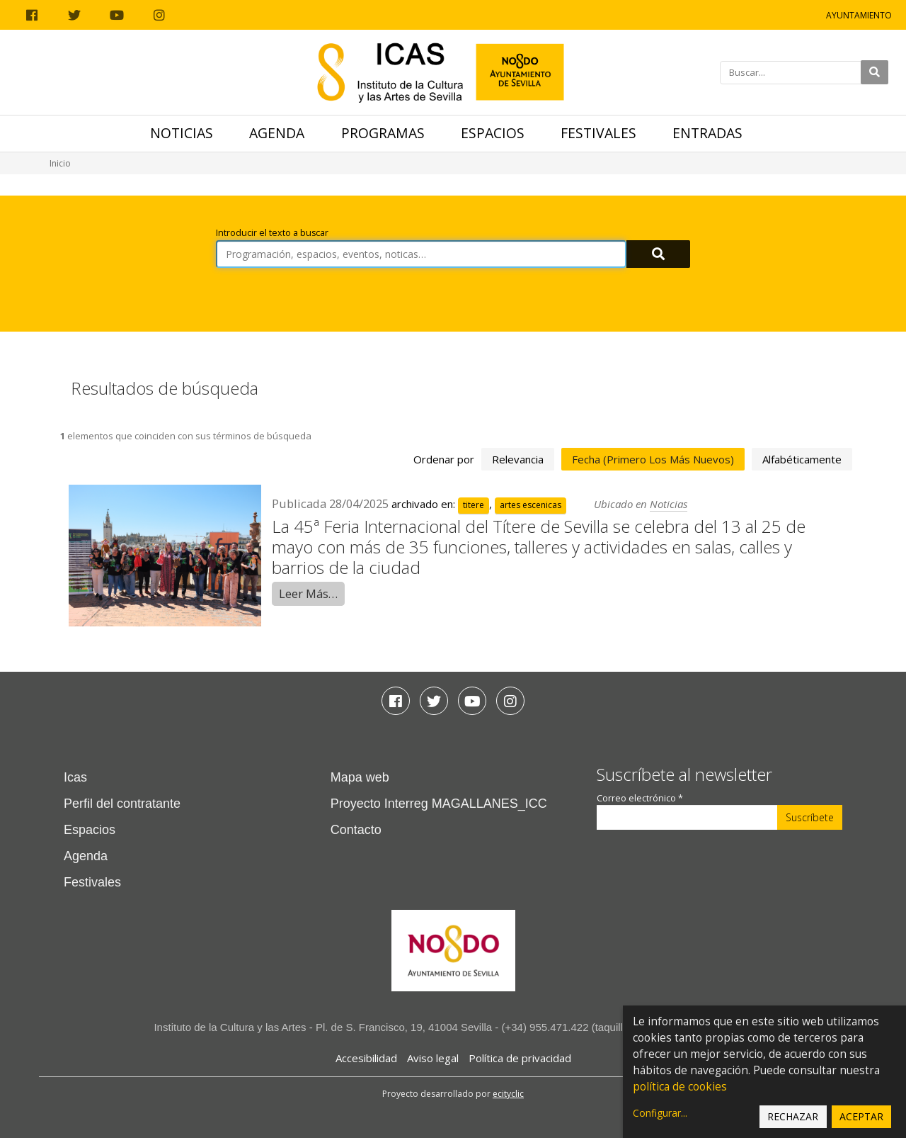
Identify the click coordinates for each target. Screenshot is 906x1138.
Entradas (707, 132)
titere (473, 505)
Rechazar (792, 1116)
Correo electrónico (640, 798)
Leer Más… (308, 593)
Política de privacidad (520, 1058)
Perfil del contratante (122, 803)
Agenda (276, 132)
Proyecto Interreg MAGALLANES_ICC (439, 803)
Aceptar (861, 1116)
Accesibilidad (366, 1058)
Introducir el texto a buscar (272, 232)
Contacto (356, 830)
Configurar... (660, 1113)
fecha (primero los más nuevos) (653, 459)
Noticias (181, 132)
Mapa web (360, 777)
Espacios (492, 132)
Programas (383, 132)
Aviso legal (433, 1058)
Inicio (60, 163)
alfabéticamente (802, 459)
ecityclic (508, 1094)
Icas (75, 777)
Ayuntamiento (859, 15)
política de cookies (680, 1086)
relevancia (518, 459)
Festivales (598, 132)
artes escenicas (530, 505)
